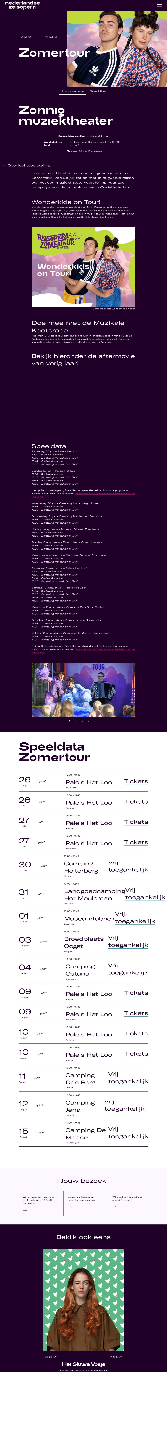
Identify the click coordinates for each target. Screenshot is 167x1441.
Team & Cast (98, 91)
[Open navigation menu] (159, 5)
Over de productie (72, 91)
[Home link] (22, 5)
